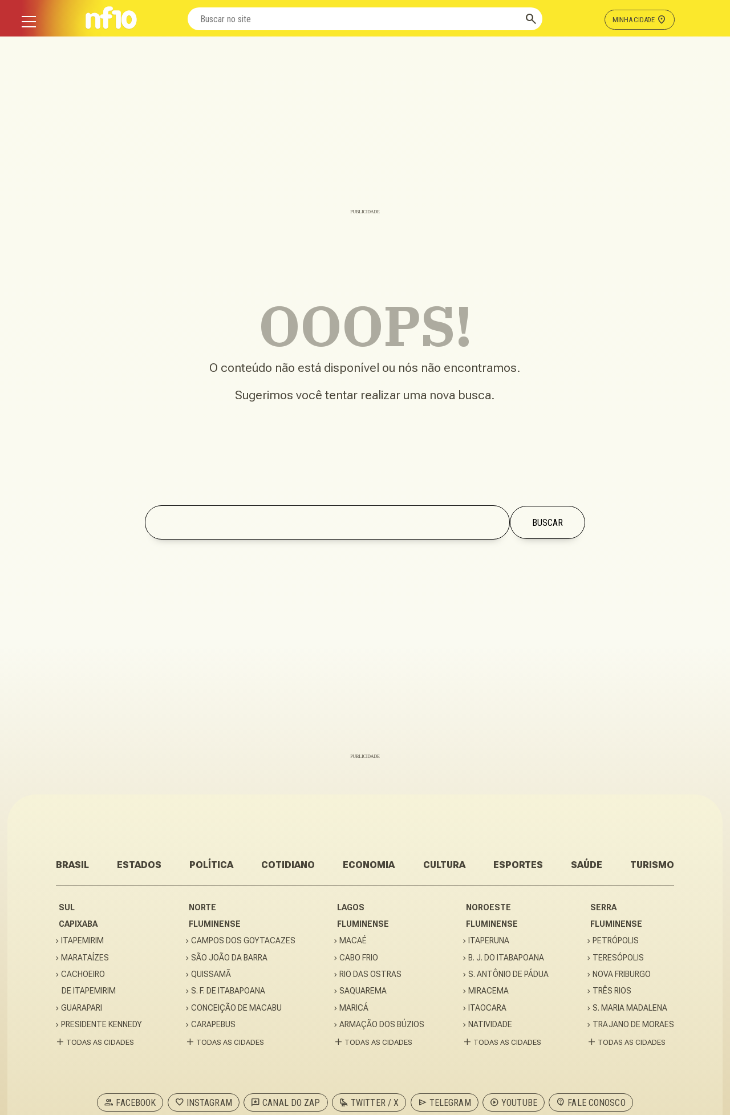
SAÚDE (586, 864)
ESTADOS (139, 864)
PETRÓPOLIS (616, 941)
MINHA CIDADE (640, 19)
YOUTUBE (513, 1102)
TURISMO (652, 864)
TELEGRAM (444, 1102)
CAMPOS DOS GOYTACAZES (243, 941)
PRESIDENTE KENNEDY (104, 1024)
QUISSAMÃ (211, 974)
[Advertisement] (365, 128)
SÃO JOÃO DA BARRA (229, 958)
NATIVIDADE (490, 1024)
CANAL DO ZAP (285, 1102)
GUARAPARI (82, 1008)
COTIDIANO (288, 864)
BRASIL (72, 864)
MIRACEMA (489, 991)
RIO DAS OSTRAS (371, 974)
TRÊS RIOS (612, 991)
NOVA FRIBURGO (622, 974)
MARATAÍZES (85, 958)
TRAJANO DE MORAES (633, 1024)
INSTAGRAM (203, 1102)
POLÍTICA (211, 864)
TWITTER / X (369, 1102)
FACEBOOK (130, 1102)
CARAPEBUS (214, 1024)
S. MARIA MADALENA (630, 1008)
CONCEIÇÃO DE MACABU (237, 1008)
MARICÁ (354, 1008)
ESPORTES (518, 864)
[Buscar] (531, 18)
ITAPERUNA (489, 941)
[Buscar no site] (354, 18)
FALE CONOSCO (590, 1102)
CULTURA (444, 864)
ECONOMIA (369, 864)
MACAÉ (353, 941)
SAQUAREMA (363, 991)
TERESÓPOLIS (618, 958)
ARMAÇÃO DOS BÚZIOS (382, 1024)
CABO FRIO (359, 958)
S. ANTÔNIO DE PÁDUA (509, 974)
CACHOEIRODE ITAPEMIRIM (89, 982)
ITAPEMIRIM (83, 941)
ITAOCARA (487, 1008)
